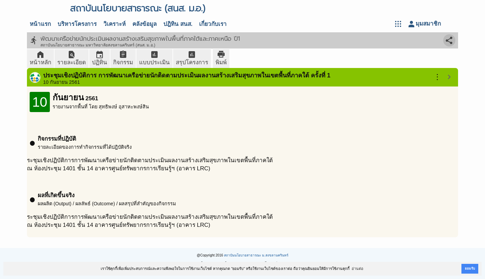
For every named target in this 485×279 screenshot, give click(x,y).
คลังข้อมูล (144, 24)
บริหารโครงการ (77, 24)
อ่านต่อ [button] (357, 269)
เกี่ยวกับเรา (213, 24)
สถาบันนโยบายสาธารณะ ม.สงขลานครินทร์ (256, 255)
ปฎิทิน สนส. (177, 24)
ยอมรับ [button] (470, 268)
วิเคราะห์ (114, 24)
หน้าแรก (40, 24)
